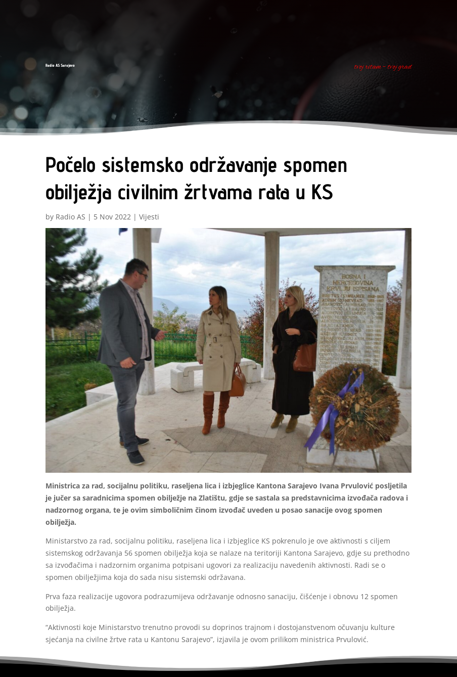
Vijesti (149, 216)
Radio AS (70, 216)
